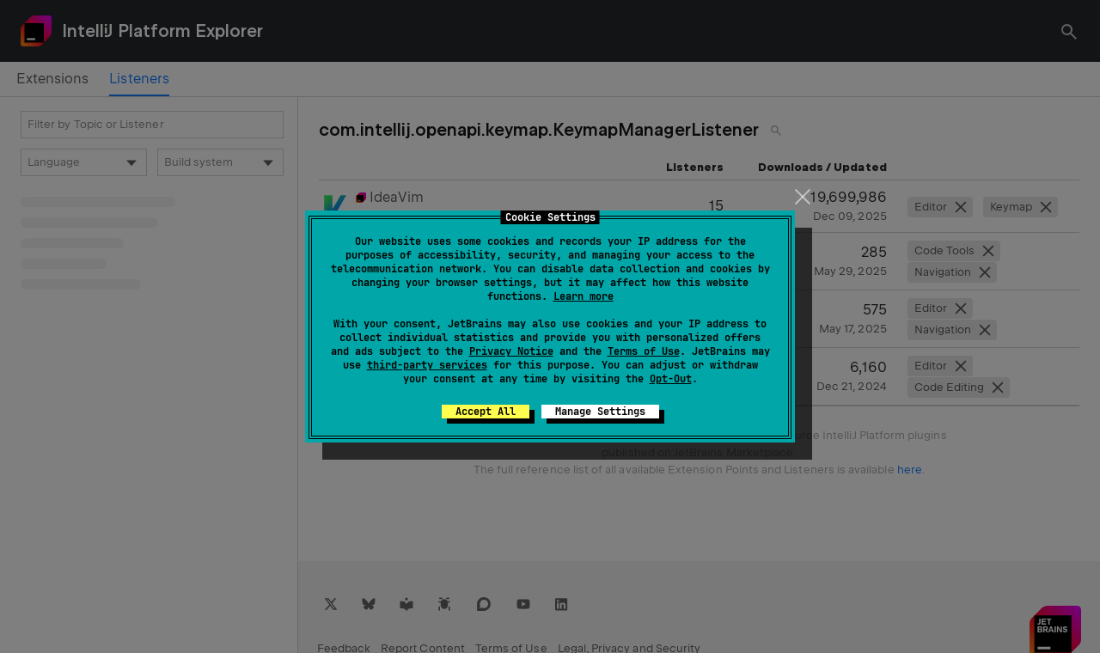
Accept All (485, 411)
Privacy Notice (511, 351)
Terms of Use (644, 351)
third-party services (427, 365)
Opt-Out (671, 379)
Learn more (583, 296)
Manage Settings (600, 411)
